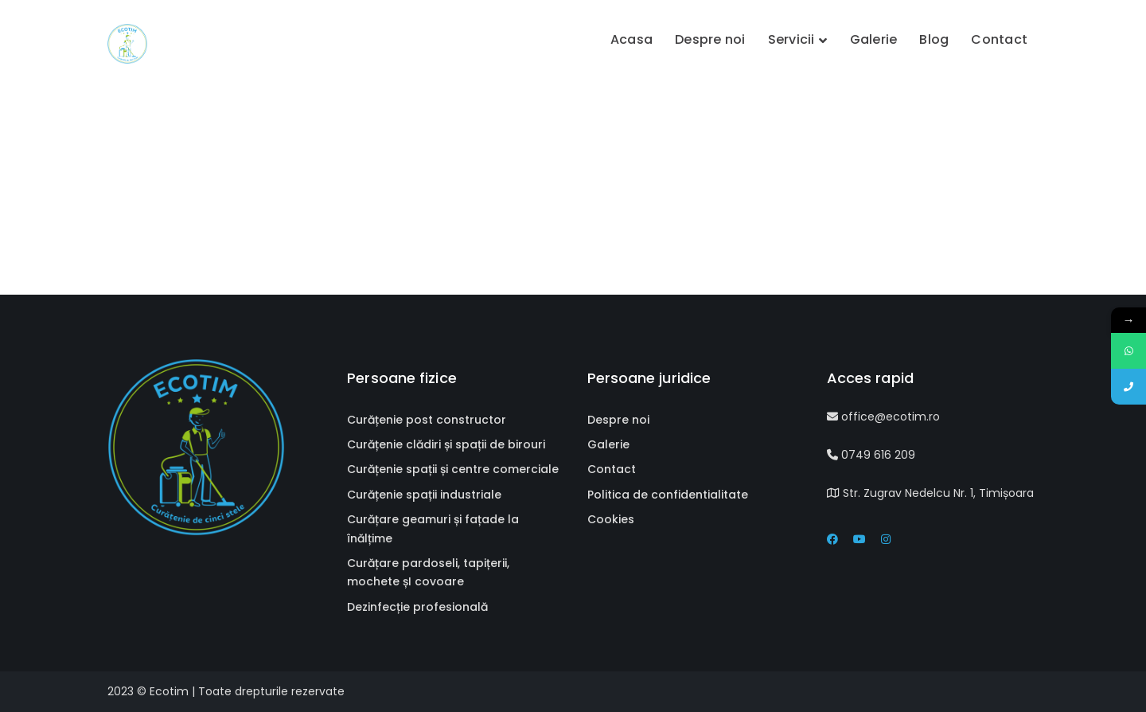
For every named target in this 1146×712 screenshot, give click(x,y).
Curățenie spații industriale (424, 495)
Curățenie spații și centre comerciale (453, 469)
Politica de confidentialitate (667, 495)
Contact (611, 469)
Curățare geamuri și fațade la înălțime (433, 528)
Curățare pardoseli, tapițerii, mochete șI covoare (428, 572)
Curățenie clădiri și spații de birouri (446, 444)
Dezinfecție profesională (417, 607)
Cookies (610, 519)
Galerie (608, 444)
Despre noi (618, 420)
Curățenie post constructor (426, 420)
